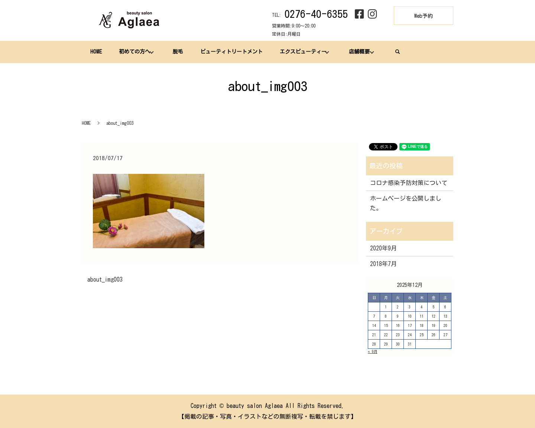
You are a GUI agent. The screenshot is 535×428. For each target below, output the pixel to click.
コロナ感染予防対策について (408, 183)
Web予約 (423, 16)
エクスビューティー (303, 51)
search (397, 51)
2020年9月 (383, 248)
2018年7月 (383, 264)
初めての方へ (134, 51)
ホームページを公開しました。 (405, 203)
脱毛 (177, 51)
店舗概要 (359, 51)
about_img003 (105, 279)
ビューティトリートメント (231, 51)
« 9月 (372, 351)
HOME (96, 51)
